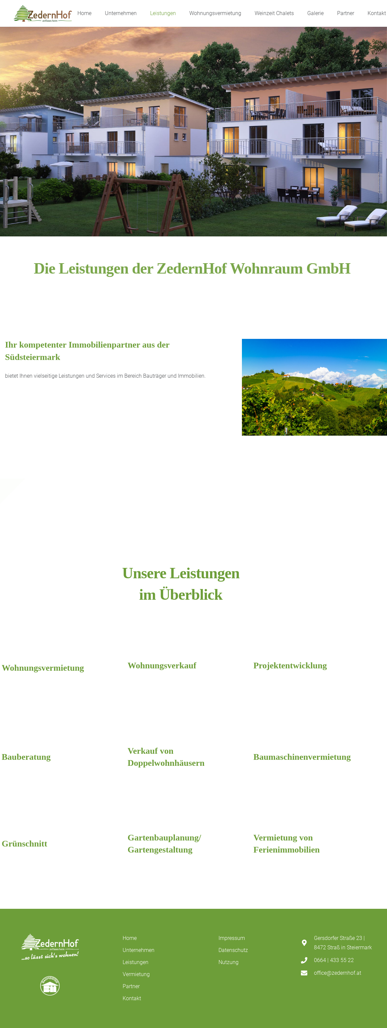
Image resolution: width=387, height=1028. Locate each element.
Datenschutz (233, 950)
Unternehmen (138, 950)
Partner (131, 986)
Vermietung (136, 974)
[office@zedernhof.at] (307, 973)
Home (130, 938)
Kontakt (132, 998)
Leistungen (135, 962)
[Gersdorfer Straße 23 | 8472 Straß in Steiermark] (307, 943)
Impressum (231, 938)
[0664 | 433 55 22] (307, 960)
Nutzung (228, 962)
